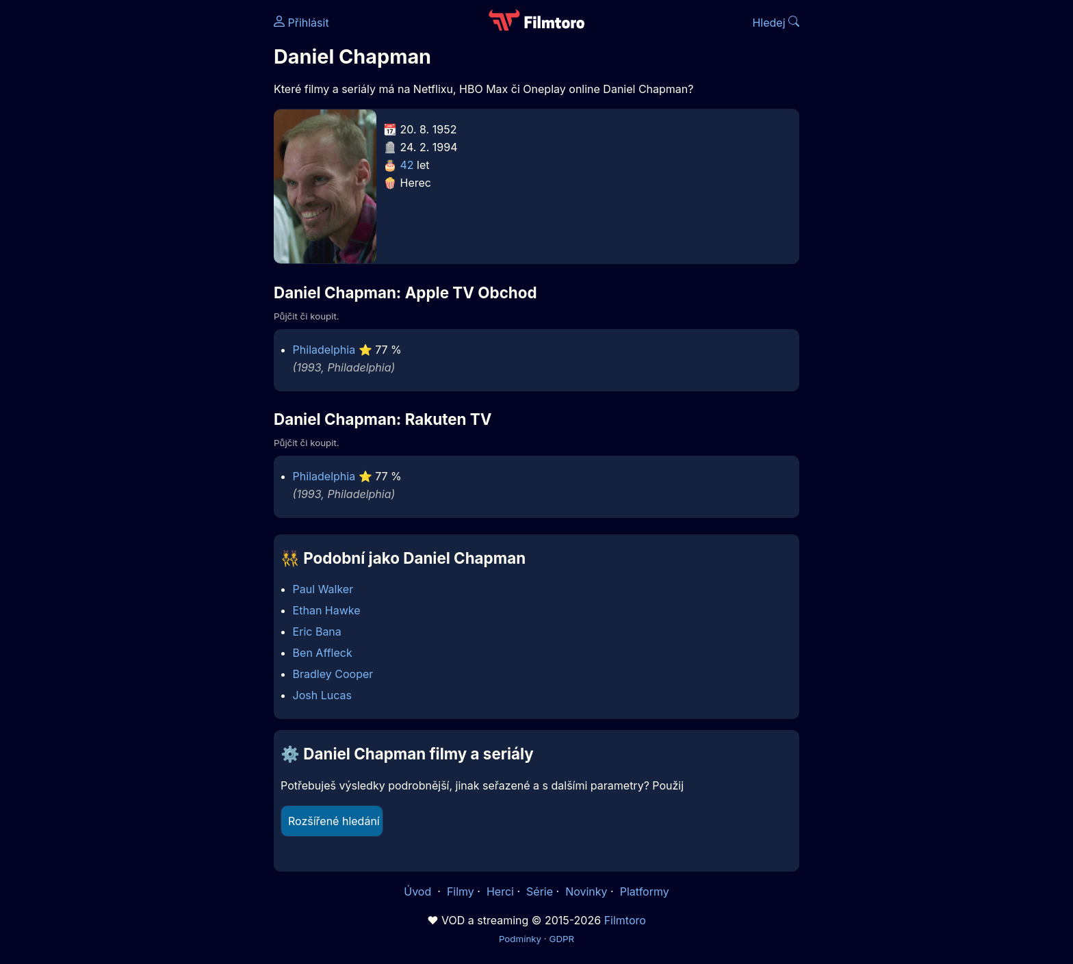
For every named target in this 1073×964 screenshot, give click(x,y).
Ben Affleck (322, 653)
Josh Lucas (322, 695)
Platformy (644, 891)
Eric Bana (317, 631)
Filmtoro (625, 920)
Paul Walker (323, 589)
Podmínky (520, 938)
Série (539, 891)
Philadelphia (324, 349)
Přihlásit (301, 22)
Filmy (460, 891)
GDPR (561, 938)
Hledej (775, 22)
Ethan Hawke (327, 610)
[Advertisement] (174, 210)
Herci (500, 891)
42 (407, 165)
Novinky (586, 891)
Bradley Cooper (333, 674)
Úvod (419, 891)
